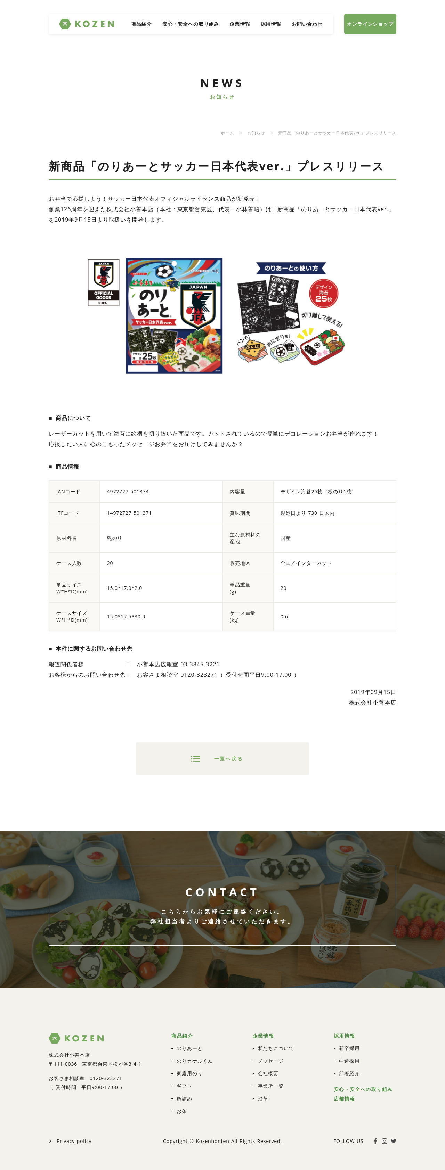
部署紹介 (349, 1053)
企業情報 (239, 23)
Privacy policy (74, 1120)
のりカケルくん (195, 1040)
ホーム (227, 133)
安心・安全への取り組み (190, 23)
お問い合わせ (307, 23)
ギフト (184, 1065)
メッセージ (271, 1040)
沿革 (263, 1078)
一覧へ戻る (228, 752)
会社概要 (268, 1053)
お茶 (182, 1090)
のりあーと (189, 1028)
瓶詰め (184, 1078)
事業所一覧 (271, 1065)
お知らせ (256, 133)
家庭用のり (189, 1053)
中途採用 (349, 1040)
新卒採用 (349, 1028)
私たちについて (276, 1028)
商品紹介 (141, 23)
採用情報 (271, 23)
